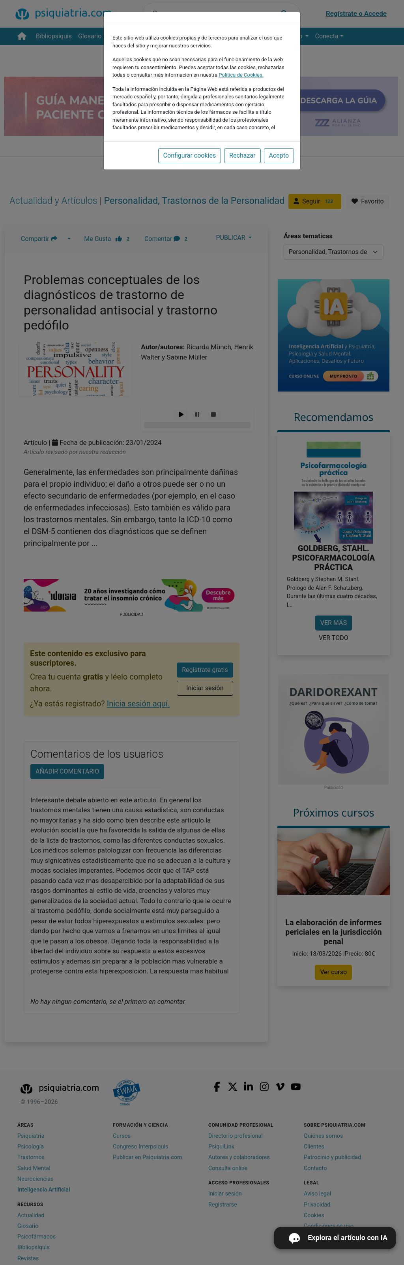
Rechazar (242, 155)
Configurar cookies (189, 155)
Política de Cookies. (241, 75)
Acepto (279, 155)
